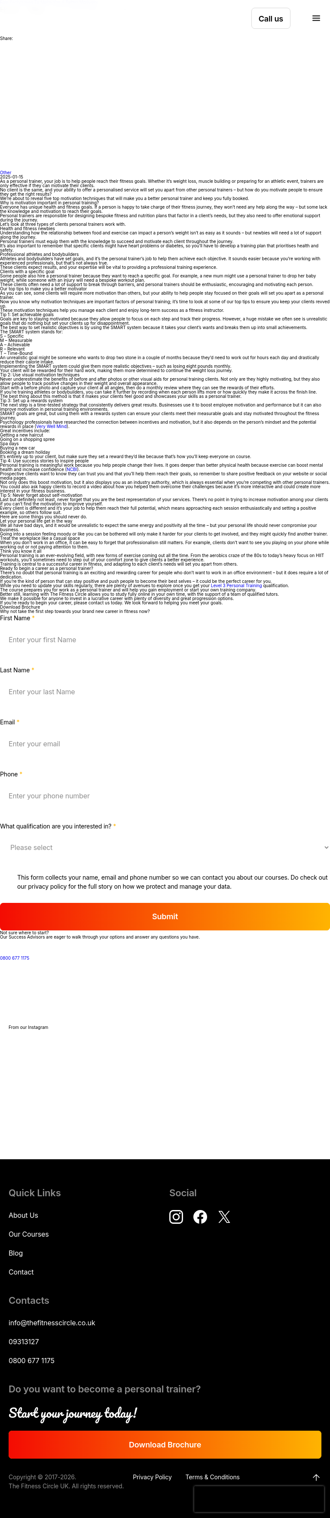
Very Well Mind (51, 426)
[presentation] (259, 1499)
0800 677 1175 (25, 958)
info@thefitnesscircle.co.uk (52, 1322)
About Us (23, 1215)
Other (5, 172)
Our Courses (29, 1234)
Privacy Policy (152, 1477)
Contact (21, 1272)
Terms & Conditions (213, 1477)
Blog (16, 1253)
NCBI (72, 469)
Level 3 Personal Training (236, 585)
